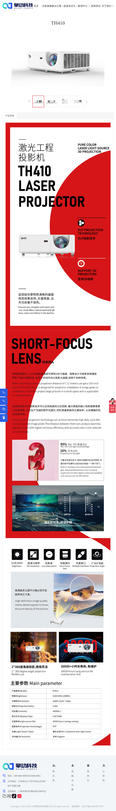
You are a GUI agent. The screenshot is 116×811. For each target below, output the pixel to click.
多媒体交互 (71, 6)
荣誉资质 (104, 776)
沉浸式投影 (72, 785)
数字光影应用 (72, 789)
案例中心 (84, 6)
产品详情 (9, 115)
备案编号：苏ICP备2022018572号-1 (87, 806)
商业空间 (88, 776)
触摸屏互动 (72, 776)
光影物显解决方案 (53, 6)
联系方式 (104, 780)
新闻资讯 (96, 6)
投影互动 (72, 771)
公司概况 (104, 771)
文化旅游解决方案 (54, 776)
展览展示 (88, 771)
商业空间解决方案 (54, 780)
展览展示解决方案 (54, 771)
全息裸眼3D (72, 780)
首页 (36, 6)
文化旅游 (88, 780)
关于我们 (108, 6)
